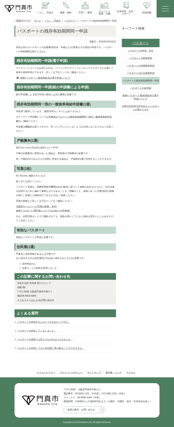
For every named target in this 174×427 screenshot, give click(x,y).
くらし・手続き (53, 21)
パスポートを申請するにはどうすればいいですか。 (43, 322)
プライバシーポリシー (71, 372)
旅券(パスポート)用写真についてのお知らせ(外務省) (43, 210)
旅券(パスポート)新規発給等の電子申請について (45, 78)
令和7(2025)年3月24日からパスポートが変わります (140, 108)
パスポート (70, 21)
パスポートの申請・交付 (140, 51)
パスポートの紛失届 (140, 88)
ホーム (37, 21)
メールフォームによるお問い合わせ (35, 300)
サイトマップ (94, 372)
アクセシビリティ (46, 372)
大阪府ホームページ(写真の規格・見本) (36, 206)
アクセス (130, 372)
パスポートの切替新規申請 (141, 65)
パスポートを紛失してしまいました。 (37, 331)
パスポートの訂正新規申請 (141, 73)
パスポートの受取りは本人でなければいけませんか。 (45, 339)
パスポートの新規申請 (140, 58)
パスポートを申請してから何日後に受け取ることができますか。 (50, 348)
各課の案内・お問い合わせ (81, 409)
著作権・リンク (113, 372)
